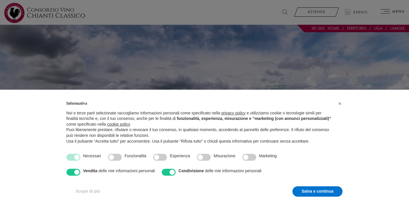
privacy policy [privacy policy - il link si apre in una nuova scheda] (233, 113)
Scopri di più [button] (88, 191)
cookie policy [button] (118, 124)
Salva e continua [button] (317, 191)
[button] (340, 103)
